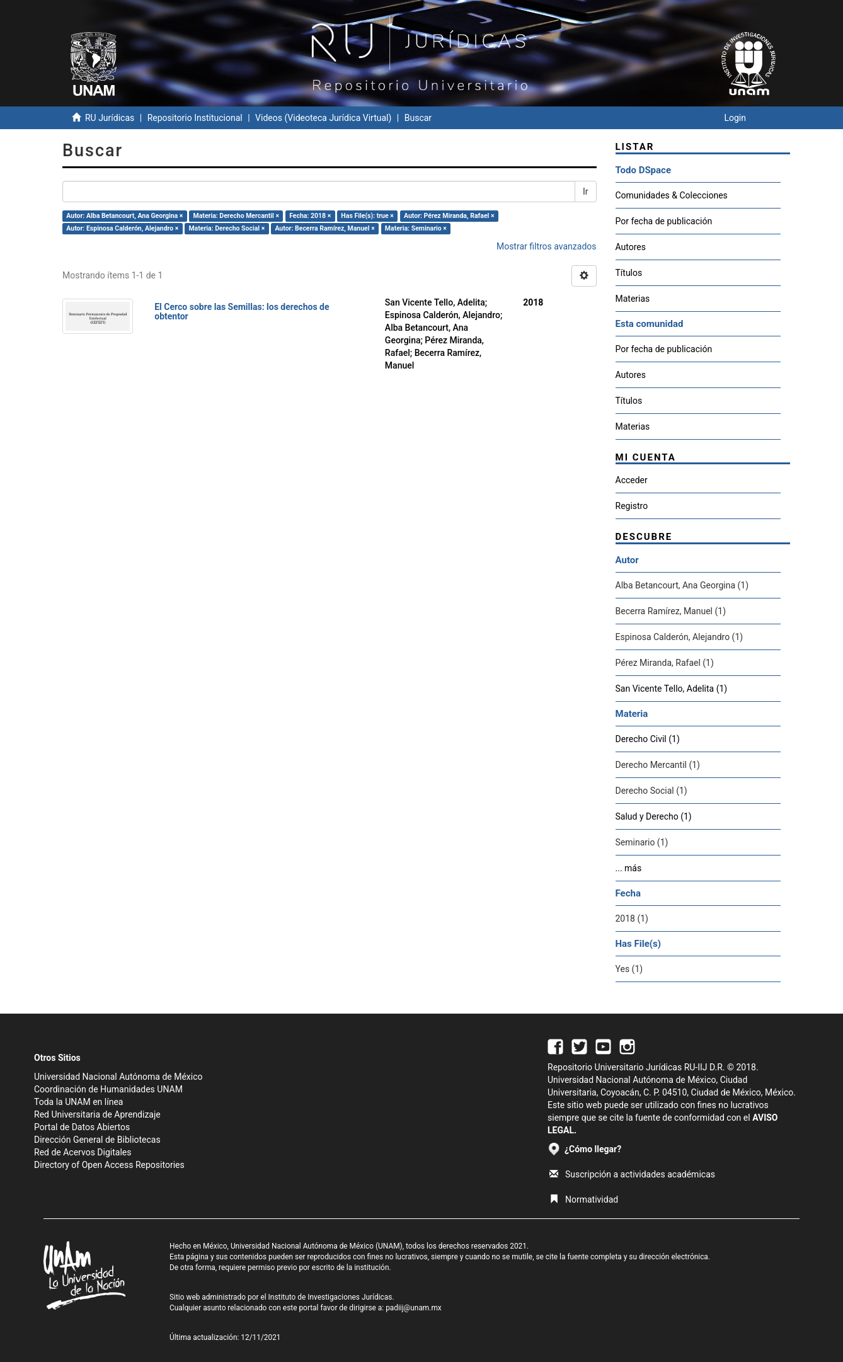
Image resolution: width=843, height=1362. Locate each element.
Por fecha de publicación (664, 221)
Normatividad (583, 1199)
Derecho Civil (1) (648, 739)
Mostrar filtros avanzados (546, 246)
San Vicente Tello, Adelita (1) (672, 689)
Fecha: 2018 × (310, 216)
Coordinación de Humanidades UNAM (108, 1089)
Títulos (629, 273)
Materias (633, 299)
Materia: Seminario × (416, 228)
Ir (585, 191)
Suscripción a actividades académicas (632, 1174)
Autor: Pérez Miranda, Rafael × (449, 216)
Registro (632, 506)
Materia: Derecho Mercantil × (236, 216)
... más (629, 868)
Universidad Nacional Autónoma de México (118, 1077)
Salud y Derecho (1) (654, 816)
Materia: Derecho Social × (226, 228)
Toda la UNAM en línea (78, 1102)
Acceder (632, 480)
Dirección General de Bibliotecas (97, 1140)
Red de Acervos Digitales (82, 1152)
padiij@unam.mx (414, 1307)
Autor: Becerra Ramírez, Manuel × (324, 228)
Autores (631, 247)
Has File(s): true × (367, 216)
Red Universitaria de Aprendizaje (97, 1114)
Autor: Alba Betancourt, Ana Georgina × (124, 216)
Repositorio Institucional (195, 118)
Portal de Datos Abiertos (82, 1127)
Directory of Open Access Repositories (109, 1165)
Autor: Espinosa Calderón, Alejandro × (122, 228)
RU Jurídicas (109, 118)
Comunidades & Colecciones (672, 195)
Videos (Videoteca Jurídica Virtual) (323, 118)
